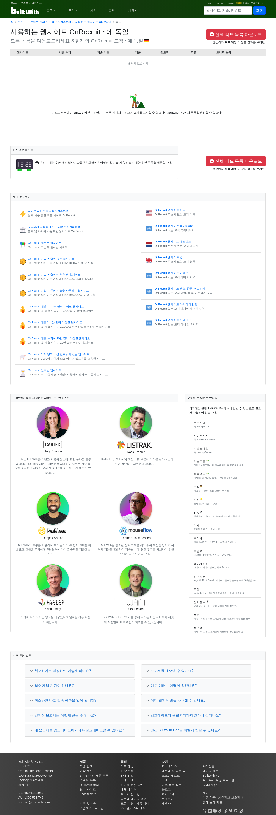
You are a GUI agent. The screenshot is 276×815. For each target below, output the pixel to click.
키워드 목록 (88, 780)
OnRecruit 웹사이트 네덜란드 (173, 241)
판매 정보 (127, 775)
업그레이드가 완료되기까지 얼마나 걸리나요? (183, 715)
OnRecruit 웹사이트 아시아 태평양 (176, 304)
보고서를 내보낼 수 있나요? (169, 671)
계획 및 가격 (88, 803)
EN (209, 3)
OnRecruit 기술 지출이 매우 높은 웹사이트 (54, 274)
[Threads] (225, 810)
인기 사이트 (88, 789)
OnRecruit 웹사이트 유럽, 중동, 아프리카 (180, 288)
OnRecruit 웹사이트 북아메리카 (174, 225)
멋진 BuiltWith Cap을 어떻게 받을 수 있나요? (183, 730)
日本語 (246, 3)
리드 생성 (127, 766)
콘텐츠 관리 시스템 (42, 21)
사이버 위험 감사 (132, 785)
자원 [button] (131, 10)
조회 (259, 10)
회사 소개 (168, 794)
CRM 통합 (210, 785)
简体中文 (255, 3)
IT (225, 3)
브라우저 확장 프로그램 (219, 780)
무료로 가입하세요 (31, 2)
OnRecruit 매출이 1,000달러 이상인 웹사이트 (56, 306)
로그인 (14, 2)
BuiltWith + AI (212, 775)
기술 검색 (86, 766)
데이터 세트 (211, 771)
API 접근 (209, 766)
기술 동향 (86, 771)
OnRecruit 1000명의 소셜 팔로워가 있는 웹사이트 (58, 354)
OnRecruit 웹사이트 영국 (170, 257)
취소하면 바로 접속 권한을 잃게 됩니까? (63, 700)
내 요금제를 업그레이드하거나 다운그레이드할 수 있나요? (77, 730)
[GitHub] (236, 810)
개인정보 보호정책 (230, 797)
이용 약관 (209, 797)
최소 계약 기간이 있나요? (52, 685)
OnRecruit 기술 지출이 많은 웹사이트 (51, 258)
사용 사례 (142, 803)
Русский (231, 3)
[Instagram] (241, 810)
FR (217, 3)
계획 (93, 10)
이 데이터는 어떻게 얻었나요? (171, 685)
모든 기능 (127, 803)
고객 (111, 10)
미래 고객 (127, 780)
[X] (205, 810)
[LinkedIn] (210, 810)
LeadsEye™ (88, 794)
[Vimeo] (230, 810)
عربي (263, 3)
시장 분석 (127, 771)
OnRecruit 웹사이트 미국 (170, 210)
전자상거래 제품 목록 (94, 775)
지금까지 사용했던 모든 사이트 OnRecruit (54, 226)
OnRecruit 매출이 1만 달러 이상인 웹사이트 (55, 322)
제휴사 (166, 803)
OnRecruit (64, 21)
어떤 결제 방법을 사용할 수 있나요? (176, 700)
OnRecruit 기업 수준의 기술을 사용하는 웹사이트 (58, 290)
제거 (206, 793)
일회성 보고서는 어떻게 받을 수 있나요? (63, 715)
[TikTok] (220, 810)
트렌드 (22, 21)
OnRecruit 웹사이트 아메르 (171, 273)
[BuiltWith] (24, 10)
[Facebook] (215, 810)
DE (213, 3)
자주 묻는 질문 (172, 785)
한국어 (239, 3)
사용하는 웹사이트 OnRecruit (93, 21)
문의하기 (168, 799)
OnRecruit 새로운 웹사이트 (44, 242)
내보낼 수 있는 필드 (175, 771)
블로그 (166, 789)
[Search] (228, 10)
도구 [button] (49, 10)
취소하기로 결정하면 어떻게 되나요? (60, 671)
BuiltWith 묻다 (89, 785)
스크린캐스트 (171, 775)
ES (221, 3)
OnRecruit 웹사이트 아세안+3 (173, 320)
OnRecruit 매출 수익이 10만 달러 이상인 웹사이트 (59, 338)
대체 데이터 (129, 789)
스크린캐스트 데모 (133, 808)
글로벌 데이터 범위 (134, 799)
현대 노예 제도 (213, 802)
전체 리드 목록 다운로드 (236, 34)
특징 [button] (71, 10)
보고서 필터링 (130, 794)
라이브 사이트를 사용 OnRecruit (48, 211)
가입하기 (86, 808)
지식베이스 (169, 766)
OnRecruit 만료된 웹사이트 (44, 370)
